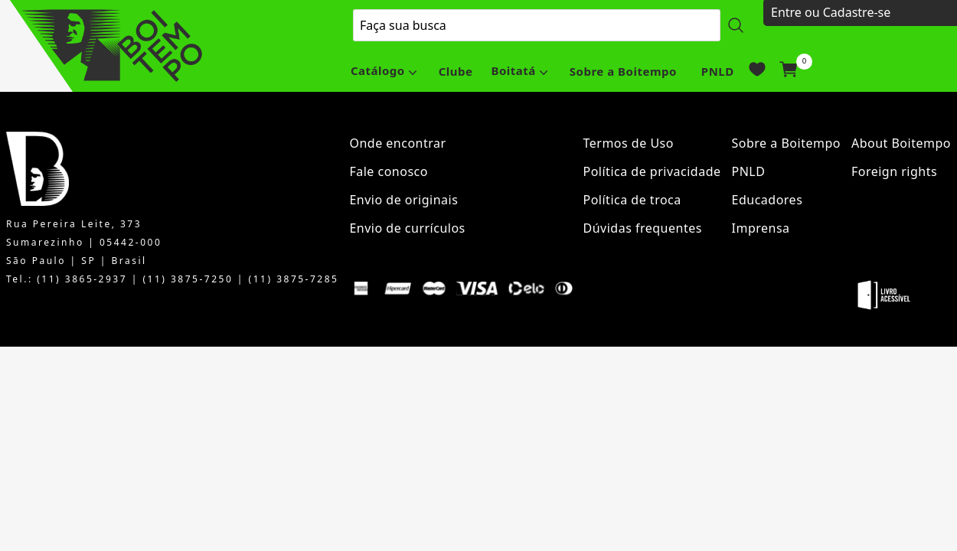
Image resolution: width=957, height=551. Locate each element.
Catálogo (378, 70)
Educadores (767, 199)
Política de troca (632, 199)
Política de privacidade (652, 171)
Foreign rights (894, 171)
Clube (456, 71)
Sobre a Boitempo (623, 71)
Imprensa (761, 228)
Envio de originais (403, 199)
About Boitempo (901, 143)
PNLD (717, 71)
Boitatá (513, 70)
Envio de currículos (407, 228)
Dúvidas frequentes (642, 228)
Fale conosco (388, 171)
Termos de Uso (628, 143)
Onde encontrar (397, 143)
